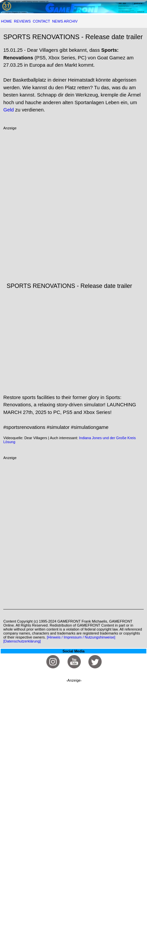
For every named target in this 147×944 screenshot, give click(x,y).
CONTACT (41, 21)
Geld (8, 109)
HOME (6, 21)
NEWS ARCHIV (64, 21)
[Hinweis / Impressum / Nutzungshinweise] (81, 637)
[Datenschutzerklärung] (22, 641)
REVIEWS (22, 21)
